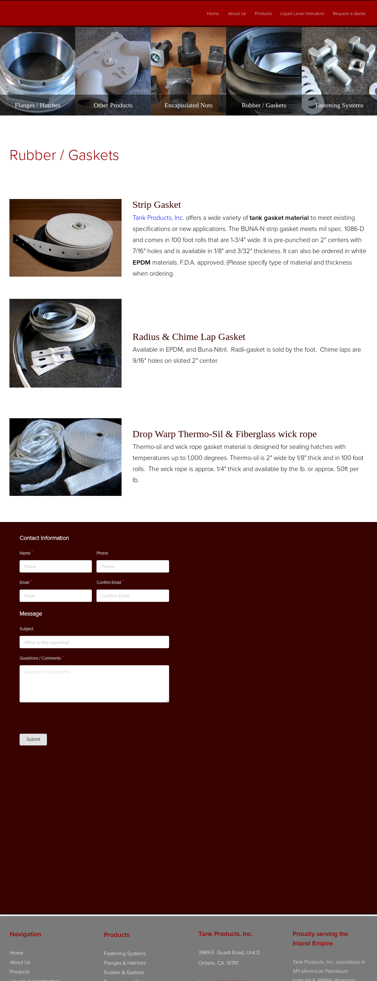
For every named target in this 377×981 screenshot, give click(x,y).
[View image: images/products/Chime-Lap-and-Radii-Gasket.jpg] (65, 344)
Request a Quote (349, 13)
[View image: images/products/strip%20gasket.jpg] (65, 240)
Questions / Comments (40, 660)
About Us (237, 13)
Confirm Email (108, 584)
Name (25, 554)
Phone (102, 554)
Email (24, 584)
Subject (26, 630)
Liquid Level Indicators (302, 13)
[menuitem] (213, 14)
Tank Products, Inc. (158, 219)
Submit (33, 741)
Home (213, 13)
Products (263, 13)
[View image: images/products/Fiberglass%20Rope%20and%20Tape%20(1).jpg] (65, 459)
